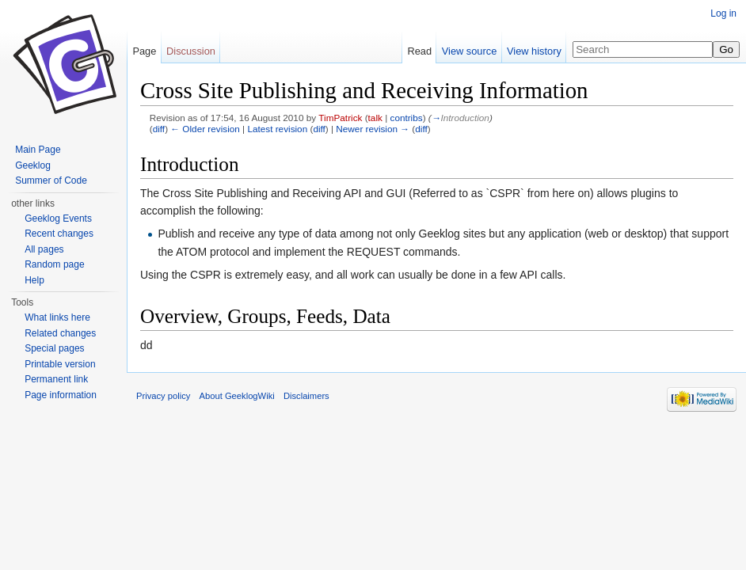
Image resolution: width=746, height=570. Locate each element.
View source (469, 51)
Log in (723, 13)
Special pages (54, 348)
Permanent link (56, 379)
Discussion (190, 51)
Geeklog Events (58, 218)
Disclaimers (306, 396)
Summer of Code (51, 180)
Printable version (60, 364)
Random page (54, 264)
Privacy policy (163, 396)
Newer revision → (372, 129)
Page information (61, 395)
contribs (406, 117)
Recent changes (59, 233)
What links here (57, 317)
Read (419, 51)
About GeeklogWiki (237, 396)
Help (34, 280)
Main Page (37, 149)
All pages (44, 249)
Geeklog (33, 165)
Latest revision (277, 129)
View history (534, 51)
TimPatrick (340, 117)
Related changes (60, 333)
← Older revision (205, 129)
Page (144, 51)
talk (375, 117)
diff (159, 129)
